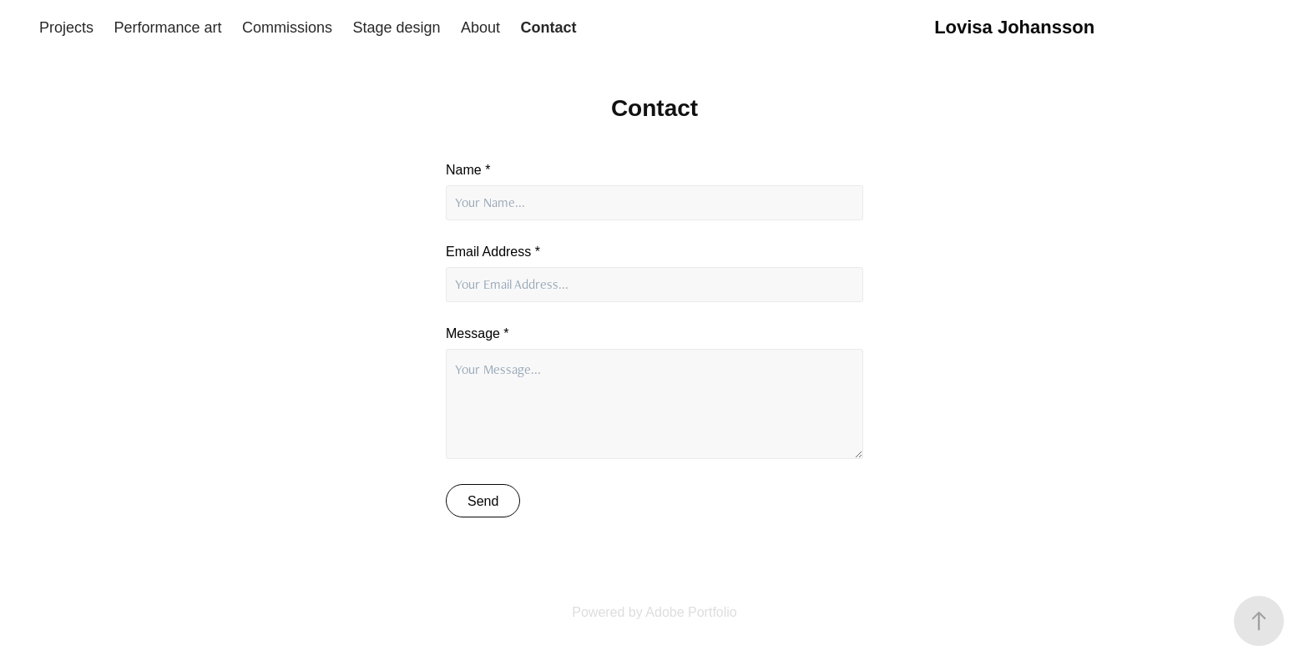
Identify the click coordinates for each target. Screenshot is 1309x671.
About (480, 27)
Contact (549, 27)
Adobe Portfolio (690, 612)
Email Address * (493, 252)
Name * (468, 170)
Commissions (287, 27)
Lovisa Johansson (1014, 27)
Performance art (168, 27)
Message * (477, 334)
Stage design (397, 27)
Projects (66, 27)
